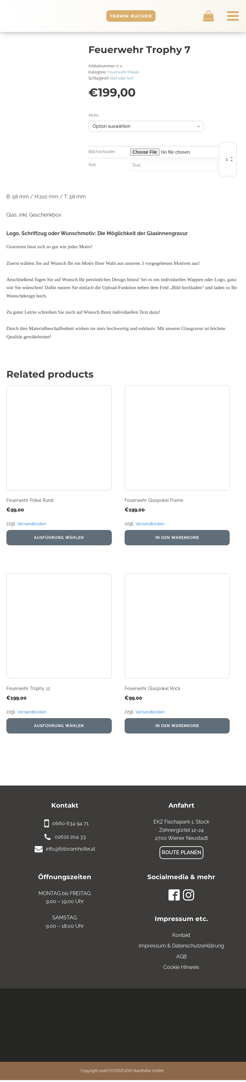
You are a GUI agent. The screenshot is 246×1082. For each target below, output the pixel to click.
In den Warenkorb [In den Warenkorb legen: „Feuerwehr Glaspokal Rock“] (177, 727)
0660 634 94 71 (70, 825)
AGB (181, 958)
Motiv (94, 115)
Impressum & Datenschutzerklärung (181, 948)
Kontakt (181, 937)
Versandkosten (32, 524)
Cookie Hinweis (181, 969)
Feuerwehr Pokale (123, 72)
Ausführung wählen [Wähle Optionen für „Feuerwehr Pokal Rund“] (59, 538)
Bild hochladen (101, 152)
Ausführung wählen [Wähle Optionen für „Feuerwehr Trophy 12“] (59, 727)
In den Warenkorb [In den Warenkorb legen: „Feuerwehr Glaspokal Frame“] (177, 538)
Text (92, 165)
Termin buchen (143, 16)
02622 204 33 (70, 839)
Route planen (181, 854)
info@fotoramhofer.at (70, 851)
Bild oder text (122, 78)
